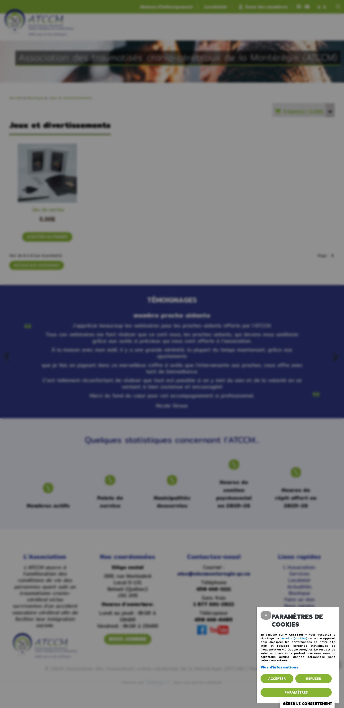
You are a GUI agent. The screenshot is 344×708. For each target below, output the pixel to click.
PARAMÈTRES (296, 692)
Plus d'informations (279, 667)
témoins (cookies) (294, 638)
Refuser (313, 678)
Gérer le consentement (307, 703)
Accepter (277, 678)
